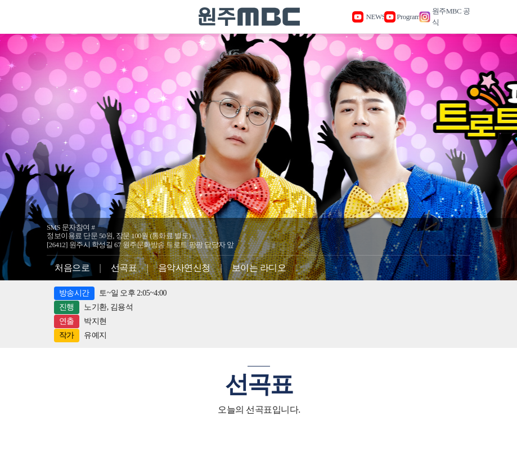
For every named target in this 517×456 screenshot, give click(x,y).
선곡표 (124, 267)
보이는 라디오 (259, 267)
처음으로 (72, 267)
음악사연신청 (184, 267)
